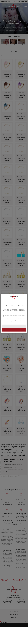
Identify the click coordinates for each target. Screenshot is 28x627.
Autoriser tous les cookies (14, 329)
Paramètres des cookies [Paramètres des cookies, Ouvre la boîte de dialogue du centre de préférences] (14, 326)
